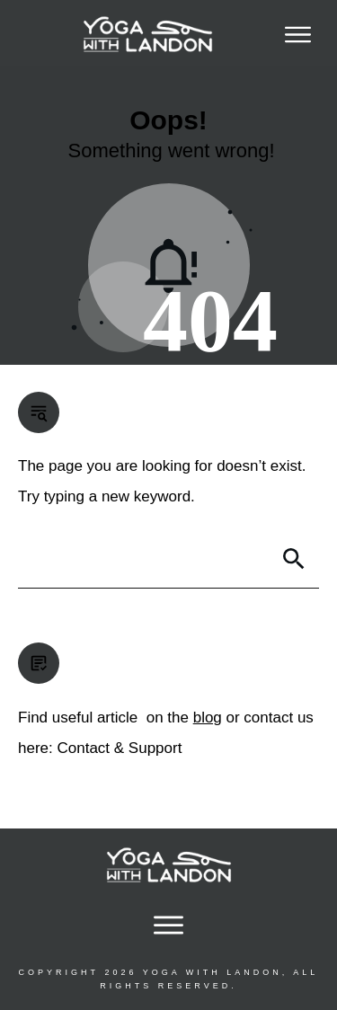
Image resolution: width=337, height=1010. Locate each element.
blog (207, 717)
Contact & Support (119, 748)
